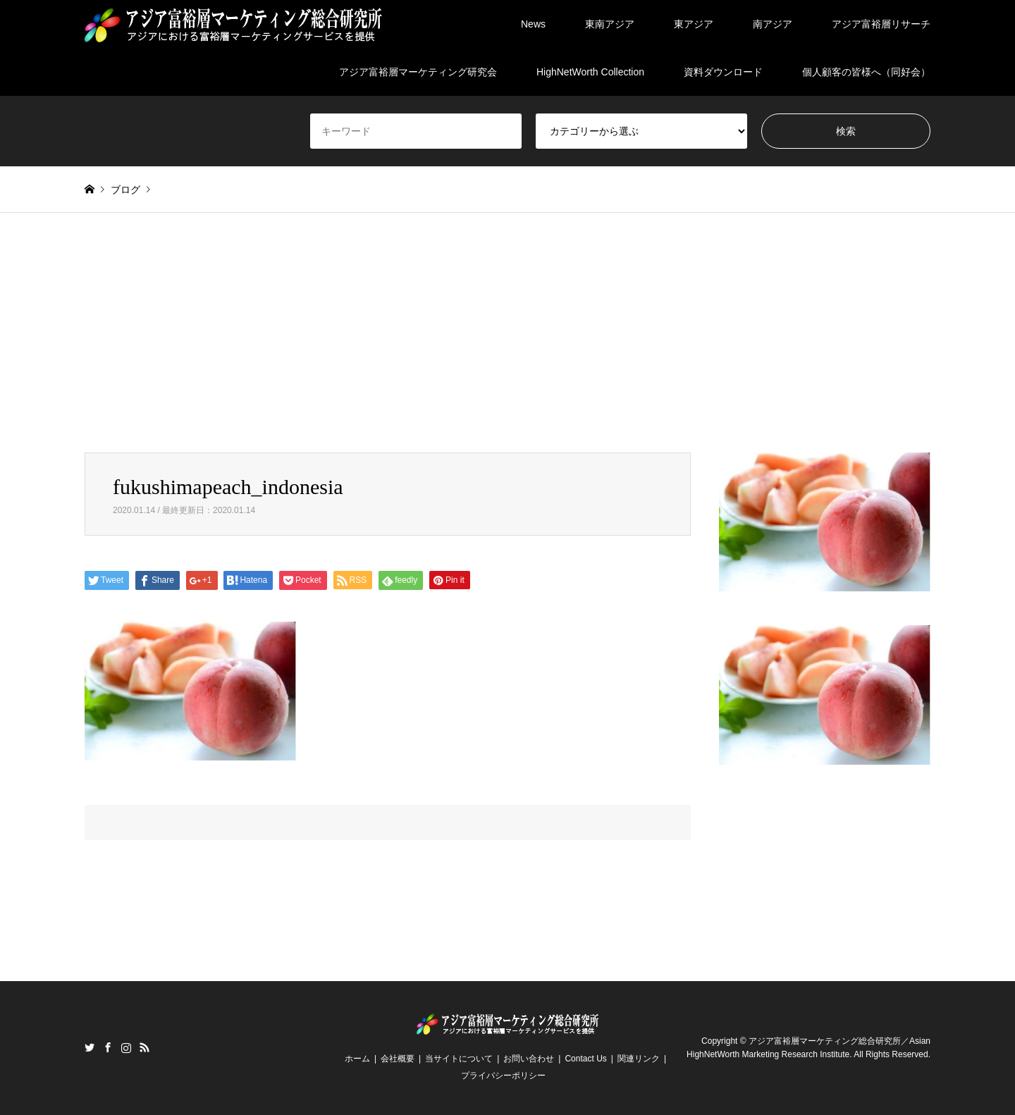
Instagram (126, 1047)
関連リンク (638, 1059)
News (533, 24)
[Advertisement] (507, 346)
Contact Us (585, 1059)
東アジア (693, 24)
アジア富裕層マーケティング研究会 (418, 72)
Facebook (108, 1047)
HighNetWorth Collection (590, 72)
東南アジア (609, 24)
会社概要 (397, 1059)
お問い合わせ (528, 1059)
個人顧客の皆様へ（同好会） (866, 72)
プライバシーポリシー (503, 1075)
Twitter (89, 1047)
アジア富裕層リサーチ (881, 24)
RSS (144, 1047)
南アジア (772, 24)
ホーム (357, 1059)
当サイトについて (459, 1059)
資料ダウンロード (723, 72)
